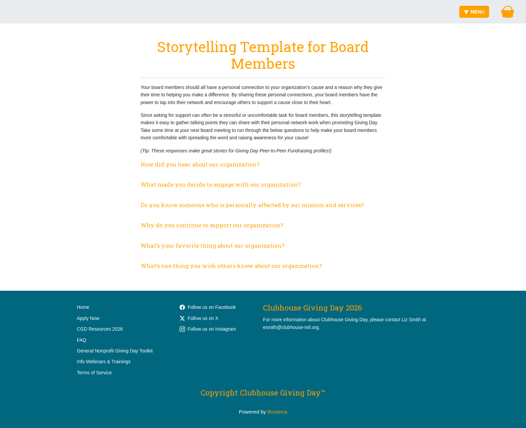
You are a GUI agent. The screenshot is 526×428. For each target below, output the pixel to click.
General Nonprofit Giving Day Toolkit (115, 350)
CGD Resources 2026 (100, 329)
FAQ (81, 340)
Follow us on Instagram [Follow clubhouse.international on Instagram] (207, 329)
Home (83, 307)
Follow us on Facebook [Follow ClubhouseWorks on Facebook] (207, 307)
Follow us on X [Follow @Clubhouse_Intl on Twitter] (198, 318)
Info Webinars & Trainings (103, 361)
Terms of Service (94, 372)
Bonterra (277, 412)
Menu (474, 11)
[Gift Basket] (507, 11)
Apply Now (88, 318)
